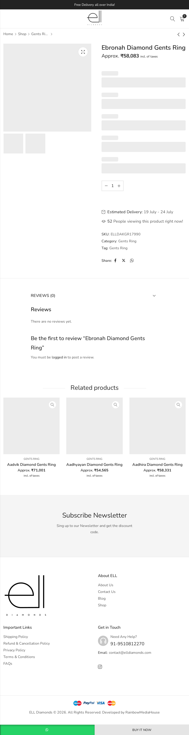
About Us (105, 585)
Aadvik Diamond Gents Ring (31, 464)
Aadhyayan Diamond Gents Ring (94, 464)
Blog (102, 598)
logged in (59, 357)
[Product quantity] (112, 186)
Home (8, 34)
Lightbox (83, 52)
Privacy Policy (14, 650)
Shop (22, 34)
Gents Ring (40, 34)
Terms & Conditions (19, 656)
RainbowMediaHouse (142, 712)
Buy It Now (141, 730)
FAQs (7, 663)
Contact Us (107, 591)
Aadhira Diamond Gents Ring (157, 464)
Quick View (52, 404)
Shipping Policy (15, 636)
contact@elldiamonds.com (130, 652)
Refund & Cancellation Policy (26, 643)
